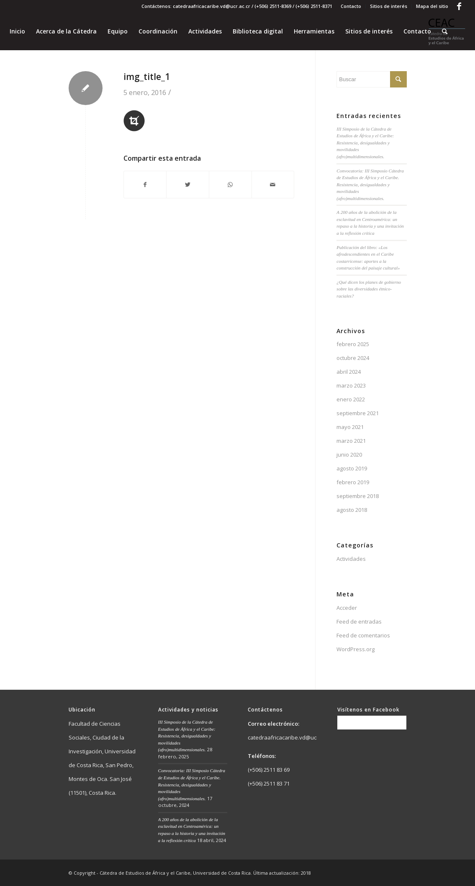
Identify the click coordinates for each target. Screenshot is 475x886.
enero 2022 (350, 399)
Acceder (346, 607)
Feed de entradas (359, 621)
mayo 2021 (350, 427)
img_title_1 (146, 76)
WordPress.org (355, 649)
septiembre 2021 (357, 413)
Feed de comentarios (363, 635)
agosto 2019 (351, 468)
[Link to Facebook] (459, 6)
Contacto (351, 6)
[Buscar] (444, 31)
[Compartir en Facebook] (145, 184)
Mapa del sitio (432, 6)
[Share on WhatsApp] (230, 184)
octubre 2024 (352, 358)
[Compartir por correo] (273, 184)
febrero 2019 (352, 482)
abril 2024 (348, 371)
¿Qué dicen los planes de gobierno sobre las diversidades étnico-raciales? (368, 289)
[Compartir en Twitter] (188, 184)
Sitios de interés (388, 6)
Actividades (351, 558)
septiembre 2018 (357, 496)
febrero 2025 (352, 344)
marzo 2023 (351, 385)
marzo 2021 (351, 440)
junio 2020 (349, 454)
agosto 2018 (351, 510)
